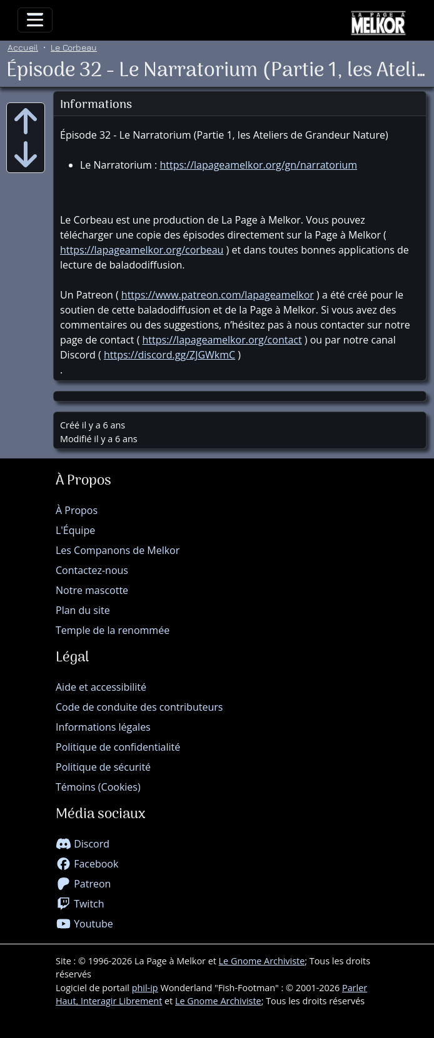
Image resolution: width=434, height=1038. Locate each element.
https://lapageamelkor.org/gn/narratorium (258, 165)
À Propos (77, 510)
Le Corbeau (74, 47)
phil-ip (145, 988)
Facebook (87, 864)
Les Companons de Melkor (117, 550)
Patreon (83, 884)
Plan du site (83, 610)
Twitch (80, 904)
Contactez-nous (92, 570)
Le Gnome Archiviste (262, 961)
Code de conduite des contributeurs (139, 707)
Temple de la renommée (112, 630)
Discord (82, 844)
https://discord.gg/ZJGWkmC (169, 355)
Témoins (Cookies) (98, 787)
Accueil (23, 47)
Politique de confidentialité (118, 747)
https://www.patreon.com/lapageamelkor (217, 295)
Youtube (84, 924)
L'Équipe (75, 530)
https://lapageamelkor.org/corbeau (141, 250)
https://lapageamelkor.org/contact (222, 340)
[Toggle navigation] (35, 19)
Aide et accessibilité (101, 687)
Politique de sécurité (103, 767)
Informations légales (103, 727)
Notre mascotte (92, 590)
